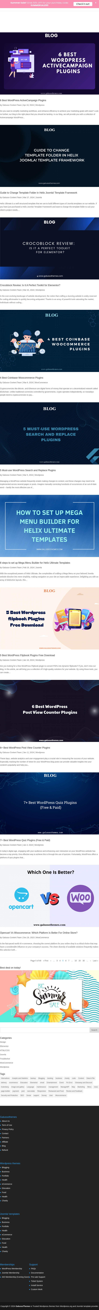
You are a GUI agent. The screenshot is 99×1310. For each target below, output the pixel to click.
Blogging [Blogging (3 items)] (41, 1078)
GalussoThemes (23, 1306)
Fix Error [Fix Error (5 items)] (69, 1083)
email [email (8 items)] (42, 1083)
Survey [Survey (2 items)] (44, 1095)
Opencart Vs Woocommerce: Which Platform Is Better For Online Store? (39, 932)
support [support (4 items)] (36, 1095)
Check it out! (83, 4)
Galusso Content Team (12, 105)
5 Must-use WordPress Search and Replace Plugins (28, 470)
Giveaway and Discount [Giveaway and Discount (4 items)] (83, 1083)
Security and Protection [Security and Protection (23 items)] (9, 1095)
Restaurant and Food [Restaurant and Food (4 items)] (56, 1091)
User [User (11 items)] (51, 1095)
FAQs (33, 1269)
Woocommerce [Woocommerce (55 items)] (60, 1095)
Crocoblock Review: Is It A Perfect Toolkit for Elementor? (30, 285)
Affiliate (5, 1142)
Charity (5, 1201)
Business (6, 1172)
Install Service (37, 1285)
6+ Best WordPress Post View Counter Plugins (25, 747)
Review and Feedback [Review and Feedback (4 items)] (74, 1091)
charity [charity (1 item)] (67, 1078)
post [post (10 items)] (23, 1091)
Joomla (39, 197)
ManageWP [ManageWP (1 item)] (65, 1087)
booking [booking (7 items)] (50, 1078)
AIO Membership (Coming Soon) (15, 1277)
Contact (5, 1133)
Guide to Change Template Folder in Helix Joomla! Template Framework (38, 192)
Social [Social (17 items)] (28, 1095)
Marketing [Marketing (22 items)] (81, 1087)
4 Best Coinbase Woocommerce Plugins (21, 377)
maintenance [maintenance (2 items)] (41, 1087)
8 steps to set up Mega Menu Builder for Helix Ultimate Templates (35, 562)
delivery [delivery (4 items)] (4, 1083)
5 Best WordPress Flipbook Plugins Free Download (27, 655)
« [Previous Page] (50, 961)
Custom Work (36, 1289)
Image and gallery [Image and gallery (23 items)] (17, 1087)
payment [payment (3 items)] (16, 1091)
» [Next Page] (90, 961)
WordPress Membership (12, 1269)
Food (4, 1192)
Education (6, 1188)
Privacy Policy (8, 1129)
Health (4, 1180)
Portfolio (5, 1176)
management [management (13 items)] (53, 1087)
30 (84, 961)
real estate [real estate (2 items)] (31, 1091)
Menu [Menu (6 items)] (89, 1087)
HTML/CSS (5, 1050)
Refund (5, 1150)
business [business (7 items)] (59, 1078)
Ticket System (37, 1281)
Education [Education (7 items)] (24, 1083)
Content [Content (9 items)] (81, 1078)
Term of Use (7, 1125)
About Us (6, 1121)
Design (3, 1042)
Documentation (37, 1273)
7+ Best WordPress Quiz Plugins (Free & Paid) (25, 840)
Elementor (4, 1046)
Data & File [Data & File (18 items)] (91, 1078)
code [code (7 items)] (74, 1078)
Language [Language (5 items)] (30, 1087)
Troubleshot (5, 1059)
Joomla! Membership (10, 1273)
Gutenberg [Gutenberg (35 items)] (5, 1087)
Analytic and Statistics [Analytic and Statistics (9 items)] (20, 1078)
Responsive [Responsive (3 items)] (41, 1091)
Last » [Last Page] (95, 961)
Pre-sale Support (38, 1277)
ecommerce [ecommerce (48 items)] (13, 1083)
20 (80, 961)
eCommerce (7, 1184)
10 (76, 961)
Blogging (5, 1167)
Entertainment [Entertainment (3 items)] (52, 1083)
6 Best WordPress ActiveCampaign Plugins (23, 100)
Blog (4, 1146)
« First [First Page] (45, 961)
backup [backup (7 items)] (33, 1078)
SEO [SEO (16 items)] (22, 1095)
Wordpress (39, 105)
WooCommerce (41, 382)
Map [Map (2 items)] (73, 1087)
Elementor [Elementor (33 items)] (34, 1083)
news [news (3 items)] (96, 1087)
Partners (5, 1138)
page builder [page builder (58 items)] (5, 1091)
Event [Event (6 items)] (62, 1083)
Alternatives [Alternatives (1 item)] (5, 1078)
